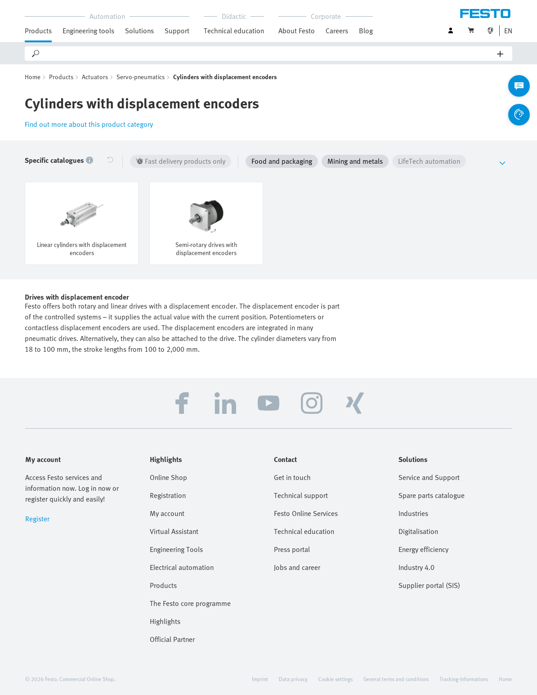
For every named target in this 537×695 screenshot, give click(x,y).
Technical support (301, 495)
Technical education (234, 30)
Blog (366, 30)
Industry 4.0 (416, 567)
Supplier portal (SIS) (429, 585)
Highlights (165, 621)
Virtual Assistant (174, 531)
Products (38, 30)
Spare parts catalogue (431, 495)
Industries (413, 513)
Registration (168, 495)
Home (32, 76)
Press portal (292, 549)
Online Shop (168, 477)
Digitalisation (418, 531)
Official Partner (172, 639)
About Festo (296, 30)
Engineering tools (88, 30)
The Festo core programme (190, 603)
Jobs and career (297, 567)
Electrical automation (182, 567)
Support (177, 30)
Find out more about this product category (89, 124)
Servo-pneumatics (140, 76)
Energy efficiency (423, 549)
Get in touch (292, 477)
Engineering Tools (176, 549)
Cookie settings (335, 679)
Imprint (260, 679)
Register (37, 518)
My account (167, 513)
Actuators (95, 76)
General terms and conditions (396, 679)
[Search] (269, 53)
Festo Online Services (306, 513)
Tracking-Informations (463, 679)
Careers (337, 30)
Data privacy (293, 679)
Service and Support (429, 477)
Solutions (139, 30)
